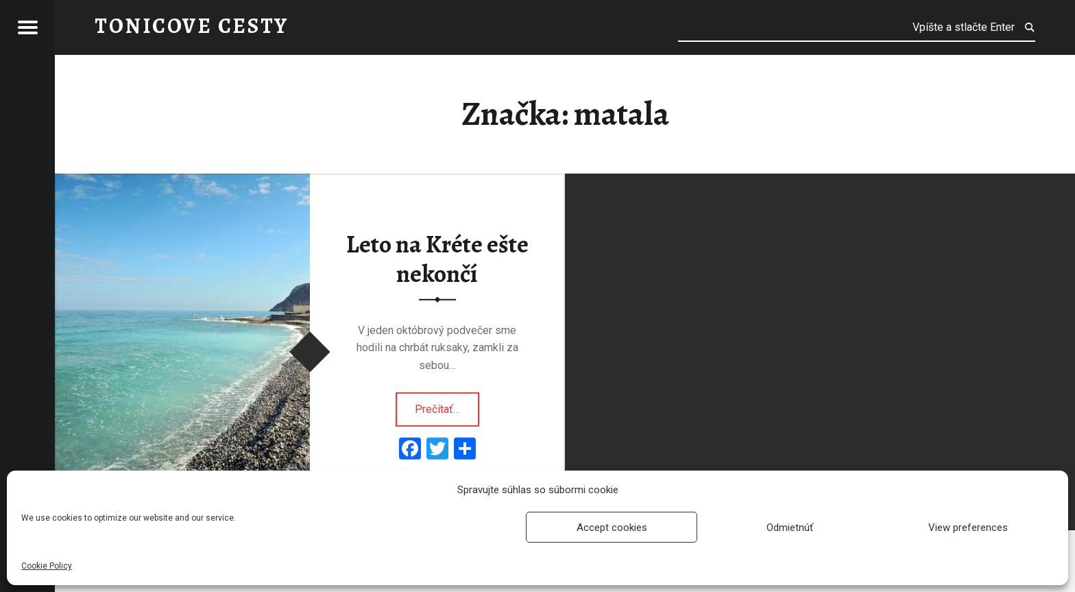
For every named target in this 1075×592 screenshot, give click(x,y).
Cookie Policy (46, 566)
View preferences (968, 527)
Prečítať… (447, 405)
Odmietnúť (789, 527)
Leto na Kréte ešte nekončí (437, 259)
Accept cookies (612, 527)
